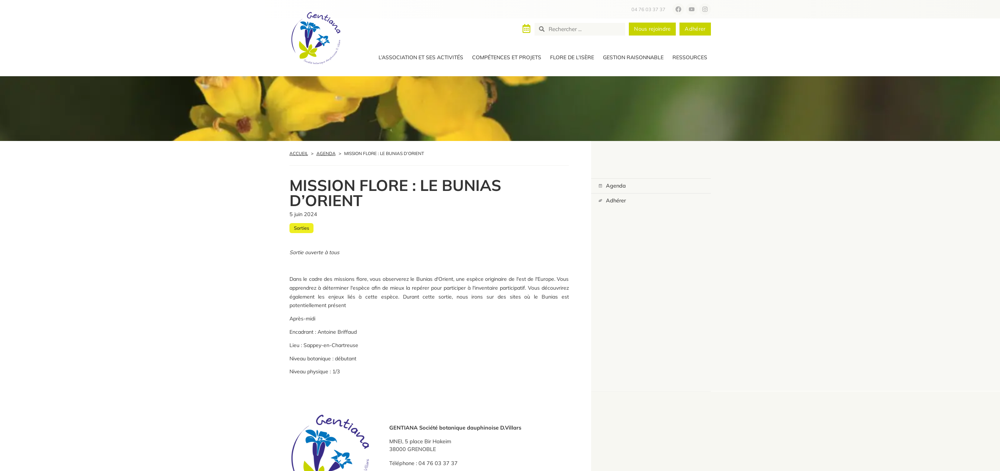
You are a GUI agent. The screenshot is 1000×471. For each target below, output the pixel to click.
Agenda (326, 153)
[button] (421, 57)
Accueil (298, 153)
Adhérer (616, 200)
